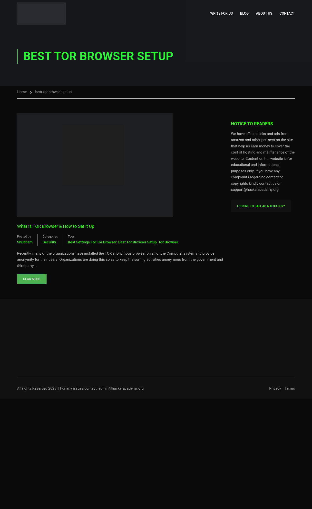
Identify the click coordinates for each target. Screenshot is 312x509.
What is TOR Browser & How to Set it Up (55, 226)
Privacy (275, 388)
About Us (264, 13)
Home (22, 92)
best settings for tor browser (92, 242)
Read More (31, 277)
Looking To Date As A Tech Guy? (261, 206)
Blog (244, 13)
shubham (25, 242)
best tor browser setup (137, 242)
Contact (287, 13)
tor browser (168, 242)
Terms (290, 388)
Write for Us (221, 13)
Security (49, 242)
